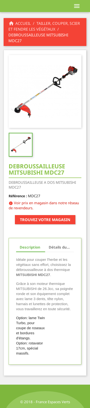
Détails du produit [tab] (61, 247)
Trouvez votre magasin (45, 219)
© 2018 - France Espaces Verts (45, 401)
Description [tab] (30, 247)
